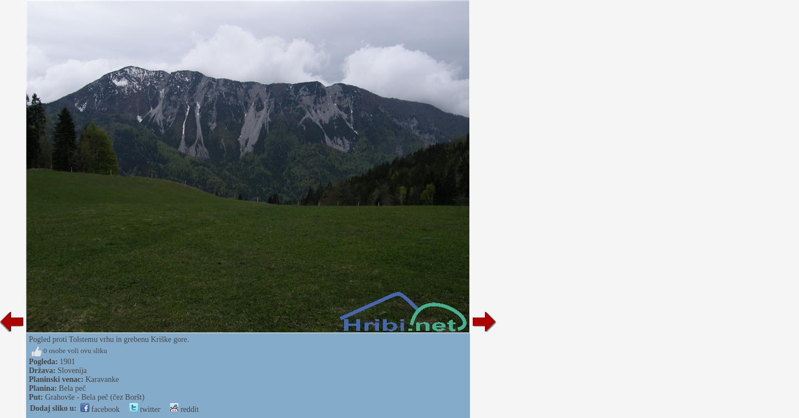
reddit (184, 409)
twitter (144, 409)
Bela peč (72, 388)
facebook (100, 409)
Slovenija (72, 370)
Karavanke (102, 379)
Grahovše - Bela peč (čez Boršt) (94, 397)
